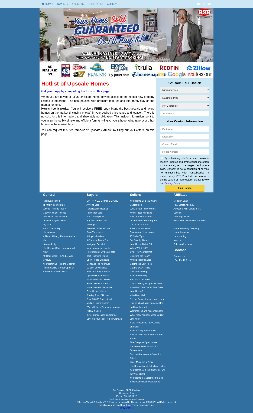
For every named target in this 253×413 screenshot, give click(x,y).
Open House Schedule (97, 259)
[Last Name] (184, 137)
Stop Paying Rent (95, 216)
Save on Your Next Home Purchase (104, 318)
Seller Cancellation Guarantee (145, 381)
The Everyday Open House (143, 342)
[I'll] (54, 205)
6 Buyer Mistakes (95, 236)
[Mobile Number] (184, 152)
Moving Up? (92, 224)
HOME (47, 3)
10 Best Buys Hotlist (96, 267)
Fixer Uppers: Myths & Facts (100, 252)
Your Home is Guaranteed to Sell (146, 377)
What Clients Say (51, 228)
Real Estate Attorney (183, 205)
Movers (177, 240)
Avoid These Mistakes (141, 212)
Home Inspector (181, 232)
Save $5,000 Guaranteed (99, 299)
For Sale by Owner (139, 240)
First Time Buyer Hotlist (98, 271)
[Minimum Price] (184, 90)
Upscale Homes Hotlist (97, 275)
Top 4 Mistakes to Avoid (142, 362)
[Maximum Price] (184, 98)
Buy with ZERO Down (97, 220)
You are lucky (49, 244)
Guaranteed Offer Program (143, 220)
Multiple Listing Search (97, 303)
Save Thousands (94, 232)
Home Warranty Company (186, 228)
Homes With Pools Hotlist (99, 287)
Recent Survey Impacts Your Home (147, 299)
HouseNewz (49, 232)
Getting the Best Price (141, 264)
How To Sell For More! (141, 216)
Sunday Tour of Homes (97, 295)
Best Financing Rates (97, 256)
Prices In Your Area (139, 224)
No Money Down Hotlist (98, 279)
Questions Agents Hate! (55, 220)
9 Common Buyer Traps (98, 240)
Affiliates (95, 3)
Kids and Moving (138, 275)
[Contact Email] (184, 144)
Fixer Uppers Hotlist (96, 291)
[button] (185, 188)
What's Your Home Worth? (143, 208)
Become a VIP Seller (140, 279)
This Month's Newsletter (55, 216)
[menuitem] (47, 4)
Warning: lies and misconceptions (146, 311)
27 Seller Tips (137, 236)
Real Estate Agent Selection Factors (148, 366)
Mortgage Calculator (96, 244)
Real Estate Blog (51, 200)
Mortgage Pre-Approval (98, 264)
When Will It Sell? (139, 248)
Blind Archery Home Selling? (144, 330)
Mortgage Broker (181, 216)
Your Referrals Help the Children (59, 264)
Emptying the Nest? (140, 256)
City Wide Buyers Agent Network (146, 283)
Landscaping (179, 236)
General (49, 194)
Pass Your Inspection (140, 228)
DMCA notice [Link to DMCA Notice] (126, 408)
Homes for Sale (94, 212)
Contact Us (178, 256)
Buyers (62, 3)
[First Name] (184, 129)
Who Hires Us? (137, 295)
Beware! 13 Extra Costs (98, 228)
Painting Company (182, 244)
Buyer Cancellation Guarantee (101, 315)
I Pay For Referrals (182, 260)
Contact (113, 3)
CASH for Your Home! (141, 252)
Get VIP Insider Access (54, 212)
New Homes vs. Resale (98, 248)
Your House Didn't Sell (141, 244)
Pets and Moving (138, 271)
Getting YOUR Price (140, 267)
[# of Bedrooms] (184, 106)
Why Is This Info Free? (54, 208)
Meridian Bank (180, 200)
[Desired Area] (184, 113)
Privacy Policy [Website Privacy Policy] (172, 183)
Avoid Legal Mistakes (140, 259)
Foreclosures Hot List (97, 208)
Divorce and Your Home (142, 232)
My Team (47, 224)
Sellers (78, 3)
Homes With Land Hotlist (98, 283)
